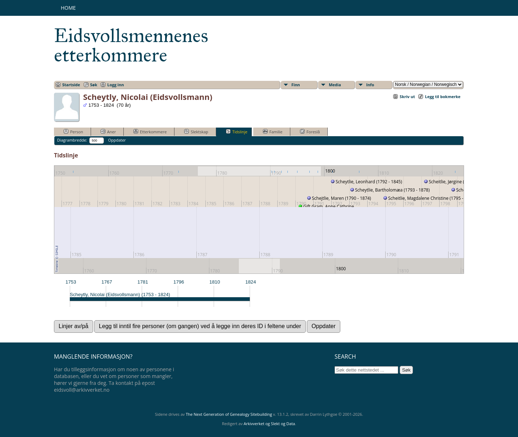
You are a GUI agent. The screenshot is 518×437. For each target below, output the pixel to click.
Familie (272, 131)
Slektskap (196, 131)
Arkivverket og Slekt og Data (269, 423)
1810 (214, 282)
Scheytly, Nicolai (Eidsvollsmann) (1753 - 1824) (120, 294)
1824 (250, 282)
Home (68, 7)
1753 (70, 282)
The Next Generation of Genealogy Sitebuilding (229, 414)
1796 (178, 282)
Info (370, 84)
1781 (142, 282)
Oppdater (117, 140)
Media (335, 84)
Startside (71, 84)
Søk (93, 84)
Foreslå (310, 131)
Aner (108, 131)
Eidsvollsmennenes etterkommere (131, 45)
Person (73, 131)
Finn (295, 84)
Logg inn (115, 84)
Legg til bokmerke (442, 96)
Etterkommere (150, 131)
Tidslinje (236, 131)
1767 (106, 282)
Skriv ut (407, 96)
